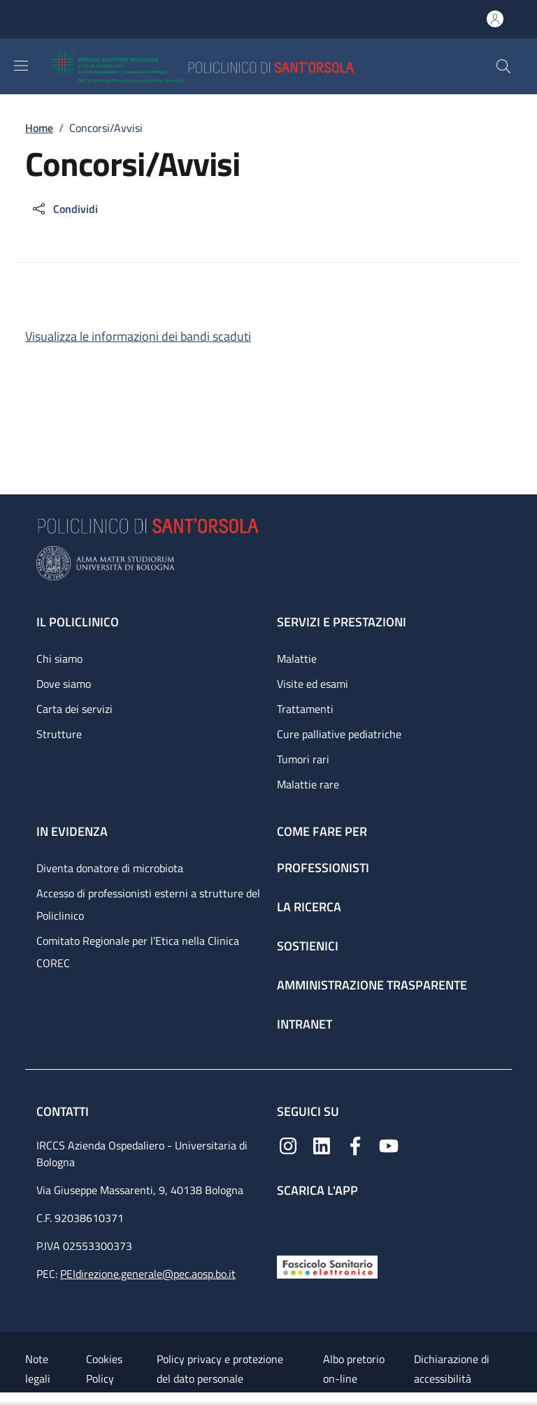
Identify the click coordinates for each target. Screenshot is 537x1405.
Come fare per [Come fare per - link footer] (322, 831)
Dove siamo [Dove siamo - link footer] (63, 683)
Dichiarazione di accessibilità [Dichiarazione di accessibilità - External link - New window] (451, 1369)
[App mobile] (288, 1223)
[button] (503, 66)
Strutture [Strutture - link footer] (59, 734)
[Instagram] (288, 1144)
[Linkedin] (321, 1144)
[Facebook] (355, 1144)
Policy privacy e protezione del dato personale (220, 1369)
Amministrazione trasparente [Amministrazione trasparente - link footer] (372, 985)
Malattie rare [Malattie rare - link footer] (308, 784)
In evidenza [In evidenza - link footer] (72, 831)
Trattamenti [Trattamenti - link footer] (305, 708)
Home (39, 127)
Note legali (37, 1369)
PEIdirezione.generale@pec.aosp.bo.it (148, 1273)
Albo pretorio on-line (354, 1369)
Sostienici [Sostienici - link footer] (307, 945)
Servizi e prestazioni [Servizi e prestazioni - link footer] (341, 621)
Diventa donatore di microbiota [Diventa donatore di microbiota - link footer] (109, 868)
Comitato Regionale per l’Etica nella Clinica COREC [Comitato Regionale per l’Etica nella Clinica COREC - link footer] (137, 951)
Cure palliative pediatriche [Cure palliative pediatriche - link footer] (339, 734)
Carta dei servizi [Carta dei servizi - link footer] (74, 708)
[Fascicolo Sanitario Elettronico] (327, 1265)
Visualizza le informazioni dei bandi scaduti (138, 336)
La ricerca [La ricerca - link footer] (309, 906)
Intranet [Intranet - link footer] (304, 1024)
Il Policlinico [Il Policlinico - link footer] (77, 621)
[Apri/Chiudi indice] (7, 1398)
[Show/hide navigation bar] (21, 66)
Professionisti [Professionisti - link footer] (323, 867)
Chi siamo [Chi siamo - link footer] (59, 658)
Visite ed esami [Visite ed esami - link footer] (312, 683)
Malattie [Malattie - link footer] (297, 658)
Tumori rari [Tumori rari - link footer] (303, 759)
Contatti (64, 1111)
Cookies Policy (104, 1369)
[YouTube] (389, 1144)
